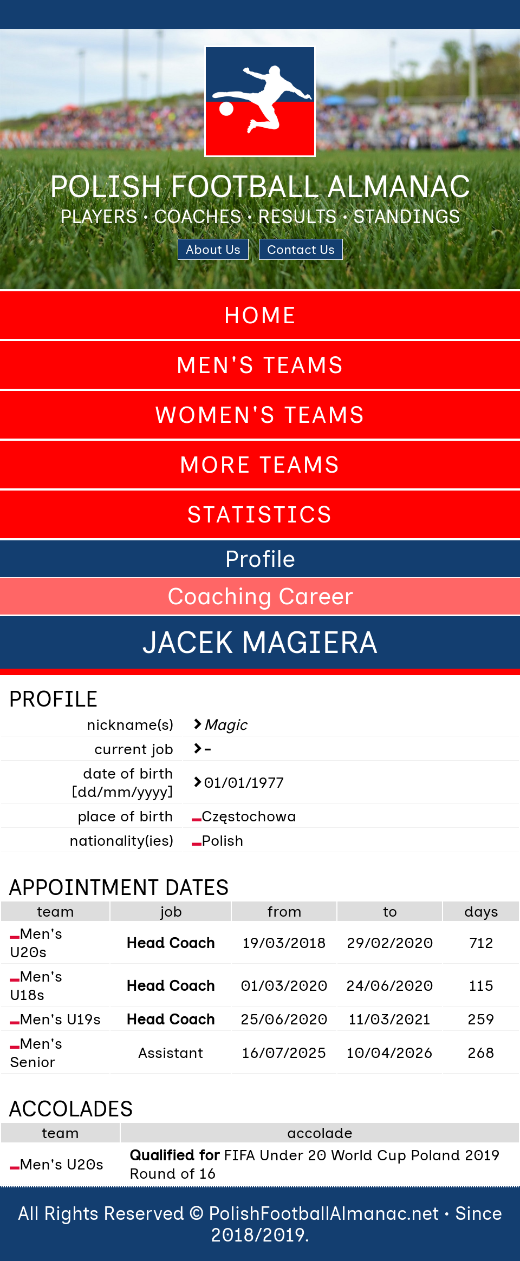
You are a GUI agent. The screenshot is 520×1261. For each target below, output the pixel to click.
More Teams (260, 464)
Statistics (260, 514)
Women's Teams (260, 415)
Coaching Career (260, 596)
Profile (260, 559)
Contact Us (301, 249)
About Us (213, 249)
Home (260, 315)
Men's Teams (260, 365)
